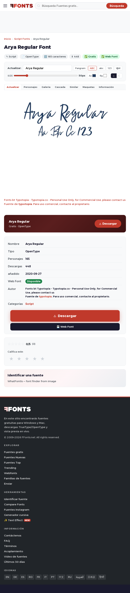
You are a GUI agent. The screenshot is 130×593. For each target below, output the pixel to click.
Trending (10, 467)
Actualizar (13, 87)
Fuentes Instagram (16, 509)
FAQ (7, 540)
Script (29, 304)
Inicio (7, 38)
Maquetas (88, 87)
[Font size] (46, 75)
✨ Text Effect (17, 520)
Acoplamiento (13, 551)
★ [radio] (11, 359)
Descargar (108, 223)
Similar (74, 87)
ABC (92, 68)
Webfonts (10, 473)
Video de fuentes (15, 556)
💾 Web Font (65, 326)
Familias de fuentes (17, 478)
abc (101, 68)
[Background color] (105, 76)
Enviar (8, 483)
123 (110, 68)
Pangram (80, 68)
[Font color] (94, 76)
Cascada (60, 87)
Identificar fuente (15, 499)
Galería (46, 87)
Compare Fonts (14, 504)
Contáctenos (12, 535)
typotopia (25, 204)
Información (106, 87)
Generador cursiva (16, 515)
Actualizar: (14, 68)
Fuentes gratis (13, 452)
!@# (118, 68)
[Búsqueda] (81, 5)
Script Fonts (22, 38)
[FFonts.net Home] (21, 6)
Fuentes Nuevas (14, 457)
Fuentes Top (12, 462)
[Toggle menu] (5, 5)
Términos (10, 546)
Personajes (30, 87)
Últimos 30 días (14, 561)
